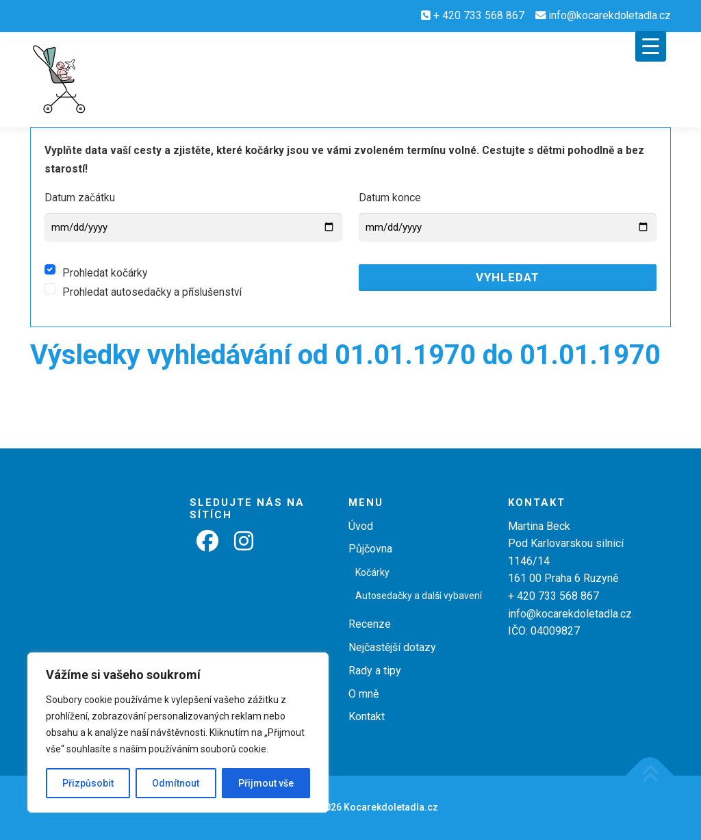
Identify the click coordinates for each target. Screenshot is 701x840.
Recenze (369, 624)
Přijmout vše (266, 783)
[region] (178, 732)
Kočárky (372, 572)
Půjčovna (370, 548)
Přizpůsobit (88, 783)
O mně (363, 693)
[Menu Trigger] (650, 46)
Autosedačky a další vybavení (418, 595)
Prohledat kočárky (104, 273)
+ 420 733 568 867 (478, 16)
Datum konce (390, 198)
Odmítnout (175, 783)
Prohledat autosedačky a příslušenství (152, 292)
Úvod (360, 526)
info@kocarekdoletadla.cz (610, 16)
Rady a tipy (374, 670)
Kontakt (366, 716)
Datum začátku (79, 198)
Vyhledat (507, 277)
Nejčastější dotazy (392, 647)
